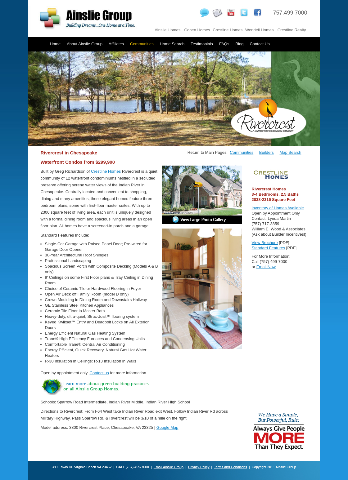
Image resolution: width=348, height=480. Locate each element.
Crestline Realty (292, 30)
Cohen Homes (197, 30)
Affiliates (116, 44)
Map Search (290, 152)
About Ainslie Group (84, 44)
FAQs (224, 44)
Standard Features (268, 248)
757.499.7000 (290, 13)
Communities (142, 44)
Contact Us (259, 44)
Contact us (99, 373)
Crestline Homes (227, 30)
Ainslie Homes (167, 30)
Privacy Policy (198, 467)
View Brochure (265, 242)
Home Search (172, 44)
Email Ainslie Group (168, 467)
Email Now (266, 266)
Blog (239, 44)
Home (55, 44)
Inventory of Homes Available (278, 208)
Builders (266, 152)
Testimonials (202, 44)
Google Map (167, 427)
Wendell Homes (259, 30)
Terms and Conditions (230, 467)
